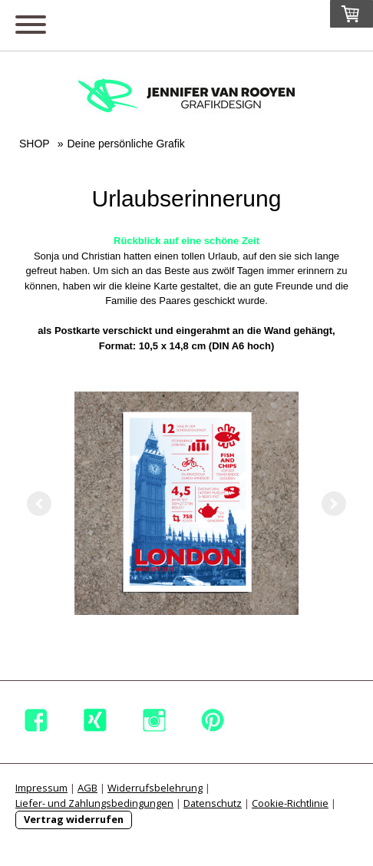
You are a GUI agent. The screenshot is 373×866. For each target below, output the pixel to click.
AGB (87, 788)
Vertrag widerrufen (74, 819)
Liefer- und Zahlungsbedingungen (94, 803)
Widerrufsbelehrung (155, 788)
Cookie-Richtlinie (290, 803)
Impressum (41, 788)
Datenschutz (212, 803)
